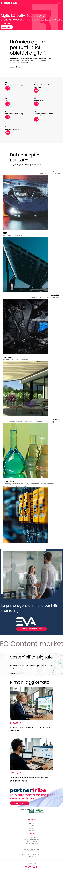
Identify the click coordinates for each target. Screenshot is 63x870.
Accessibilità (31, 828)
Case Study (31, 830)
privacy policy (31, 863)
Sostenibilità (31, 826)
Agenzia (31, 823)
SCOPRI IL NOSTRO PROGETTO (31, 629)
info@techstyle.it (33, 839)
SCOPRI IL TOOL (19, 803)
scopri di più (6, 27)
